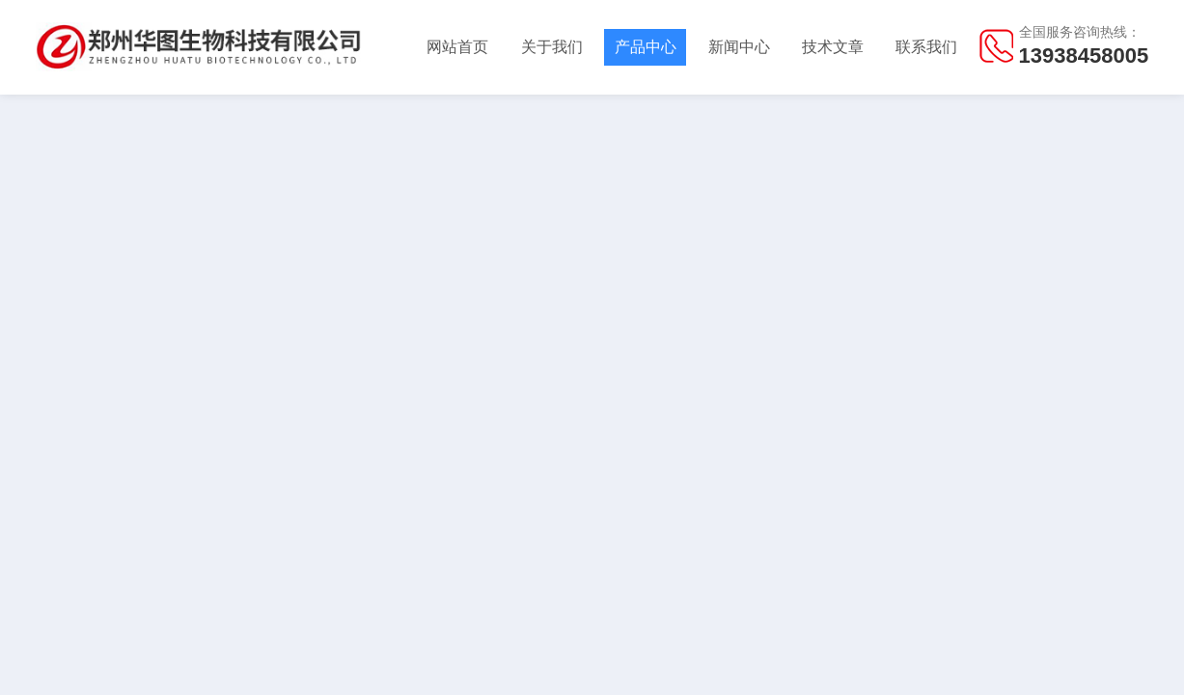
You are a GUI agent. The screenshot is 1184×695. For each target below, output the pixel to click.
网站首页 (457, 47)
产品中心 (645, 47)
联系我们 (926, 47)
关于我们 (552, 47)
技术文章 (833, 47)
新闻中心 (739, 47)
